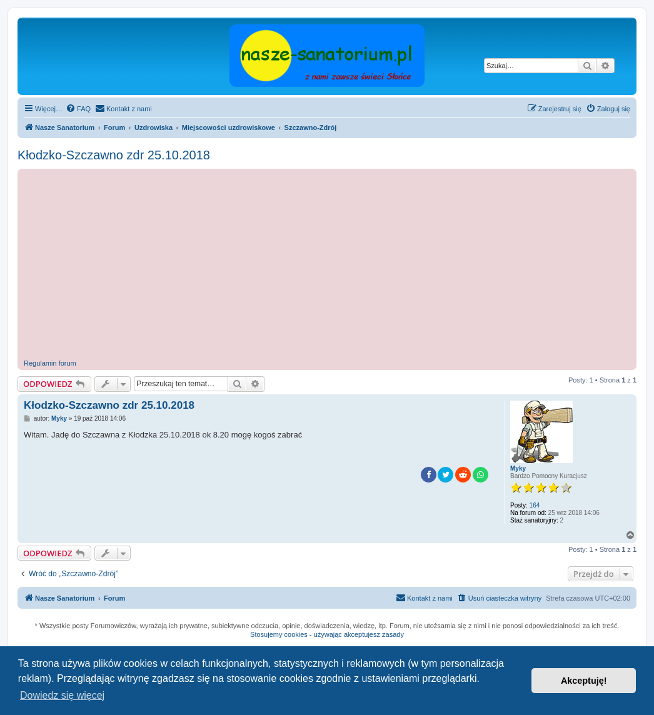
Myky (518, 468)
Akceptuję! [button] (584, 681)
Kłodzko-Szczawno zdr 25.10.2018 (114, 155)
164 (535, 505)
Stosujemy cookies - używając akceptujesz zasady (327, 634)
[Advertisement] (339, 265)
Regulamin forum (50, 363)
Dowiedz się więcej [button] (62, 695)
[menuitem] (78, 108)
